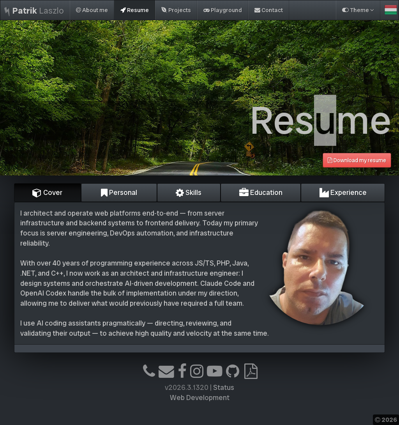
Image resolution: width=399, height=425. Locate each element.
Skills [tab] (188, 192)
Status (223, 387)
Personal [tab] (119, 192)
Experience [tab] (343, 192)
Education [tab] (260, 192)
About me (92, 10)
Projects (176, 10)
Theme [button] (358, 10)
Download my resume (357, 160)
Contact (268, 10)
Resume (134, 10)
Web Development (200, 397)
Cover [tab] (47, 192)
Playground (222, 10)
